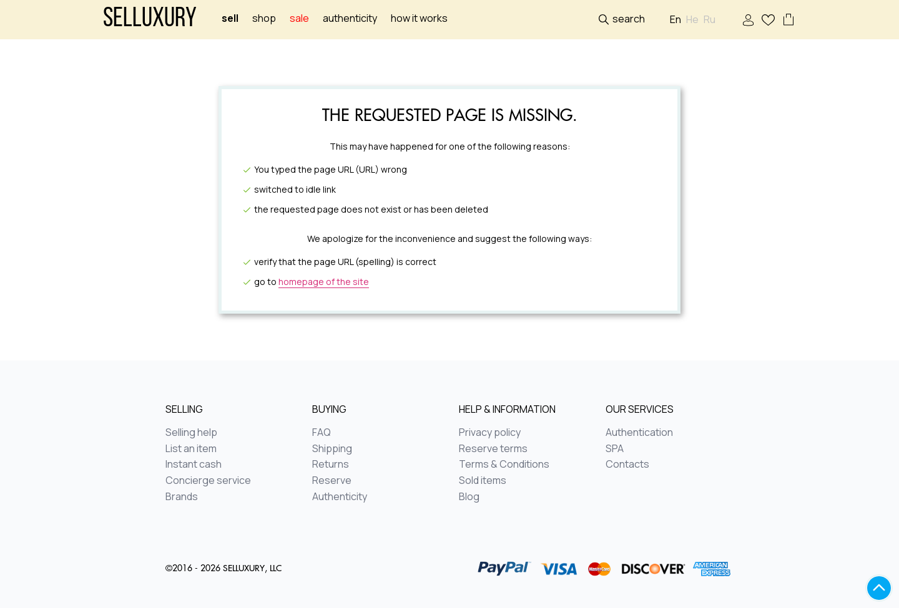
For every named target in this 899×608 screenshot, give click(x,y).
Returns (330, 464)
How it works (419, 18)
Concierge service (208, 480)
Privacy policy (490, 432)
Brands (181, 497)
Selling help (191, 432)
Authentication (639, 432)
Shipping (332, 449)
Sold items (482, 480)
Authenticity (350, 18)
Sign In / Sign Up (748, 20)
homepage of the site (323, 281)
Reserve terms (493, 449)
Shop (264, 18)
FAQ (321, 432)
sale (299, 18)
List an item (191, 449)
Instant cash (193, 464)
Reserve (331, 480)
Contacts (627, 464)
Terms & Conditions (504, 464)
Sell (230, 18)
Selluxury (150, 19)
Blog (469, 497)
